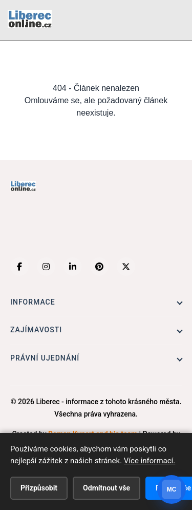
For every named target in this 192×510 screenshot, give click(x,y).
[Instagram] (46, 266)
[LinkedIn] (72, 266)
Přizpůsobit (38, 488)
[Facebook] (19, 266)
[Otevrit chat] (171, 489)
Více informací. (149, 460)
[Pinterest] (99, 266)
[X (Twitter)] (126, 266)
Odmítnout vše (106, 488)
